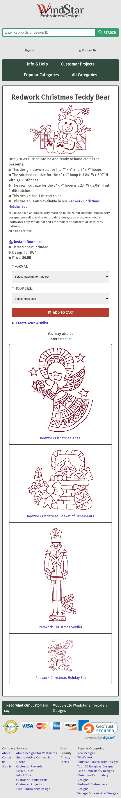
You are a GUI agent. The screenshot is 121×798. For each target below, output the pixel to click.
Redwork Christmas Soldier (60, 627)
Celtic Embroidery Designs (95, 771)
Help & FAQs (24, 771)
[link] (98, 730)
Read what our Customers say (26, 708)
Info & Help (37, 64)
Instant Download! (28, 242)
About (6, 753)
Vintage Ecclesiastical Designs (97, 793)
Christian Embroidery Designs (98, 762)
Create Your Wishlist (32, 323)
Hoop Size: (23, 288)
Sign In (29, 50)
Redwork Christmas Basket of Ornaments (60, 516)
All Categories (84, 75)
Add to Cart (61, 313)
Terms (64, 762)
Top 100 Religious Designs (95, 766)
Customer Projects (77, 64)
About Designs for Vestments (36, 753)
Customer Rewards (29, 766)
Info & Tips (23, 775)
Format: (21, 266)
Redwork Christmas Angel (60, 438)
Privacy (65, 757)
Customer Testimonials (32, 780)
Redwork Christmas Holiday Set (60, 678)
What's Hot (84, 757)
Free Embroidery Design (33, 789)
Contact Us (87, 50)
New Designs (86, 753)
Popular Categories (41, 75)
